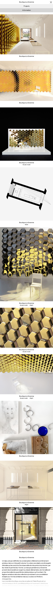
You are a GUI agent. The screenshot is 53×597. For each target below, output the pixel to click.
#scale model (26, 164)
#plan (26, 224)
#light (31, 305)
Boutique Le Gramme (26, 56)
